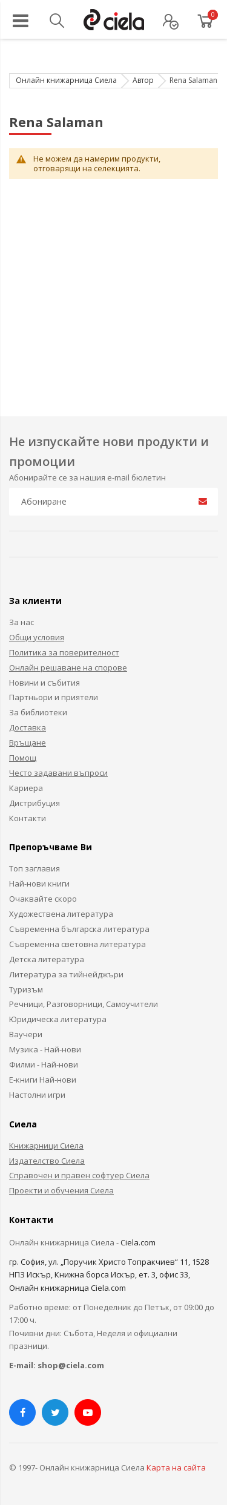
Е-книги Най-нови (42, 1079)
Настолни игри (37, 1094)
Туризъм (26, 989)
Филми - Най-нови (43, 1064)
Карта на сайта (176, 1467)
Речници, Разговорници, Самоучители (83, 1003)
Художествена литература (61, 913)
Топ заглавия (34, 868)
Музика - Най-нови (45, 1049)
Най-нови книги (39, 883)
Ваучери (25, 1034)
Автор (143, 80)
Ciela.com (138, 1242)
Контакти (27, 818)
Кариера (26, 787)
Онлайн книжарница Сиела (66, 80)
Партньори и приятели (53, 697)
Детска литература (46, 959)
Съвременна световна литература (77, 944)
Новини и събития (44, 682)
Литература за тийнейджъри (66, 974)
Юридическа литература (58, 1019)
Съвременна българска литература (79, 928)
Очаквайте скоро (43, 898)
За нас (21, 622)
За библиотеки (38, 712)
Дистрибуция (34, 803)
